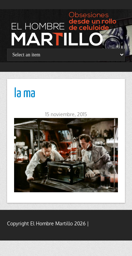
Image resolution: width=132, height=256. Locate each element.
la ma (24, 93)
